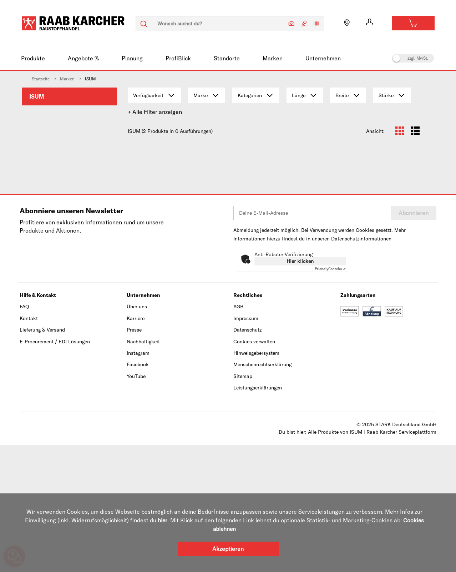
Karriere (136, 446)
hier (162, 520)
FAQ (24, 434)
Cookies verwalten (254, 469)
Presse (134, 457)
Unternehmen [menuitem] (323, 58)
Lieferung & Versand (42, 457)
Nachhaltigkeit (143, 469)
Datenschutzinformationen (361, 366)
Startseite (41, 78)
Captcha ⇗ (330, 396)
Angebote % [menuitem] (83, 58)
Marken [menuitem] (273, 58)
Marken (67, 78)
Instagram (138, 480)
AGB (238, 434)
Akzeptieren (228, 548)
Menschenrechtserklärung (262, 492)
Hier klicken (300, 389)
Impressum (245, 446)
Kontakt (29, 446)
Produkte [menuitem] (33, 58)
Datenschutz (247, 457)
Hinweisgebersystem (256, 480)
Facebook (138, 492)
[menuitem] (69, 96)
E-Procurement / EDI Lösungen (55, 469)
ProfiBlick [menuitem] (178, 58)
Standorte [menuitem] (227, 58)
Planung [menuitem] (132, 58)
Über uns (137, 434)
